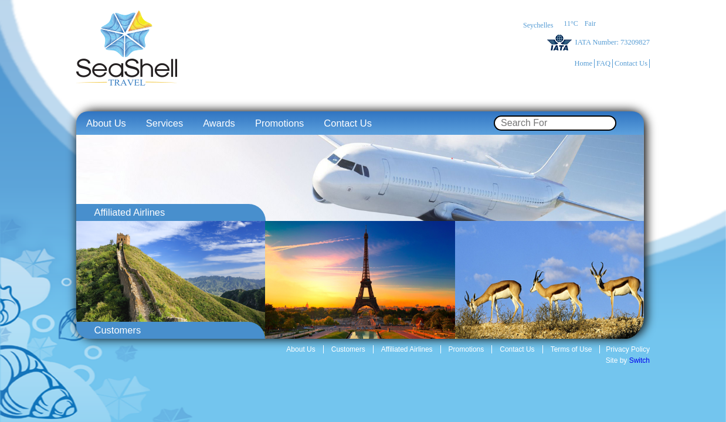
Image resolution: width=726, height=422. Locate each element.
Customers (348, 349)
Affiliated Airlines (407, 349)
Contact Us (631, 63)
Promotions (279, 123)
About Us (106, 123)
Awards (219, 123)
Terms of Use (571, 349)
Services (164, 123)
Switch (639, 360)
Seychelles (538, 25)
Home (583, 63)
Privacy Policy (628, 349)
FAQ (603, 63)
